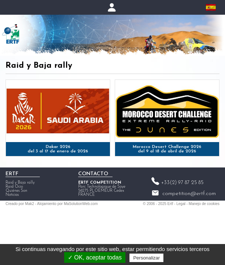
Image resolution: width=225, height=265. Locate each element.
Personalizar (146, 258)
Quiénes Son (16, 191)
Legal (180, 204)
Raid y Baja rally (20, 183)
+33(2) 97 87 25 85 (182, 183)
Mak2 (29, 204)
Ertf (170, 204)
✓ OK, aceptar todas (95, 257)
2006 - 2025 (156, 204)
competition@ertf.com (189, 194)
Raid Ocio (14, 187)
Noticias (12, 195)
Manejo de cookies (204, 204)
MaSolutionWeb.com (81, 204)
